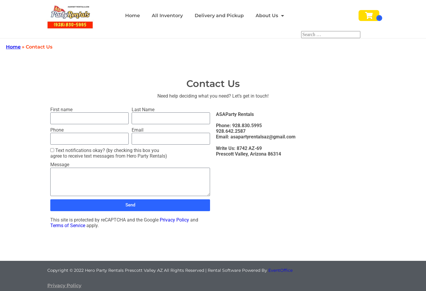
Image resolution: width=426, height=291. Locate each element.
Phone (57, 130)
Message (59, 164)
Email (137, 130)
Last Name (143, 109)
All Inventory (167, 15)
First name (61, 109)
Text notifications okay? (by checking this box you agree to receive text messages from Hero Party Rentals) (108, 153)
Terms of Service (67, 225)
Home (132, 15)
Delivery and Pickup (219, 15)
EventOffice (280, 270)
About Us (270, 15)
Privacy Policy (174, 220)
